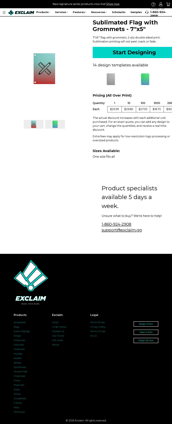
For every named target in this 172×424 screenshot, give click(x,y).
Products (43, 12)
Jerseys (17, 362)
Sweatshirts (20, 398)
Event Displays (22, 331)
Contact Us (58, 331)
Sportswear (20, 367)
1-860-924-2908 (116, 224)
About (55, 344)
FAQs (55, 322)
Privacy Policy (97, 326)
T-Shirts (18, 402)
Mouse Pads (20, 371)
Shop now (113, 4)
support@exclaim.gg (122, 230)
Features (79, 12)
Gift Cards (57, 340)
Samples (136, 12)
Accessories (20, 322)
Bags (16, 326)
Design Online (146, 324)
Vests (16, 407)
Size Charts (58, 335)
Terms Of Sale (97, 331)
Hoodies (18, 353)
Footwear (19, 344)
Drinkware (19, 340)
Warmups (19, 411)
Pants (17, 380)
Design (17, 335)
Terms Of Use (97, 322)
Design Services (145, 340)
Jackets (17, 358)
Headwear (19, 349)
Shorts (17, 393)
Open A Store (146, 332)
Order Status (59, 326)
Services (61, 12)
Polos (17, 389)
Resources (99, 12)
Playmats (19, 384)
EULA (93, 335)
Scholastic (118, 12)
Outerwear (19, 375)
